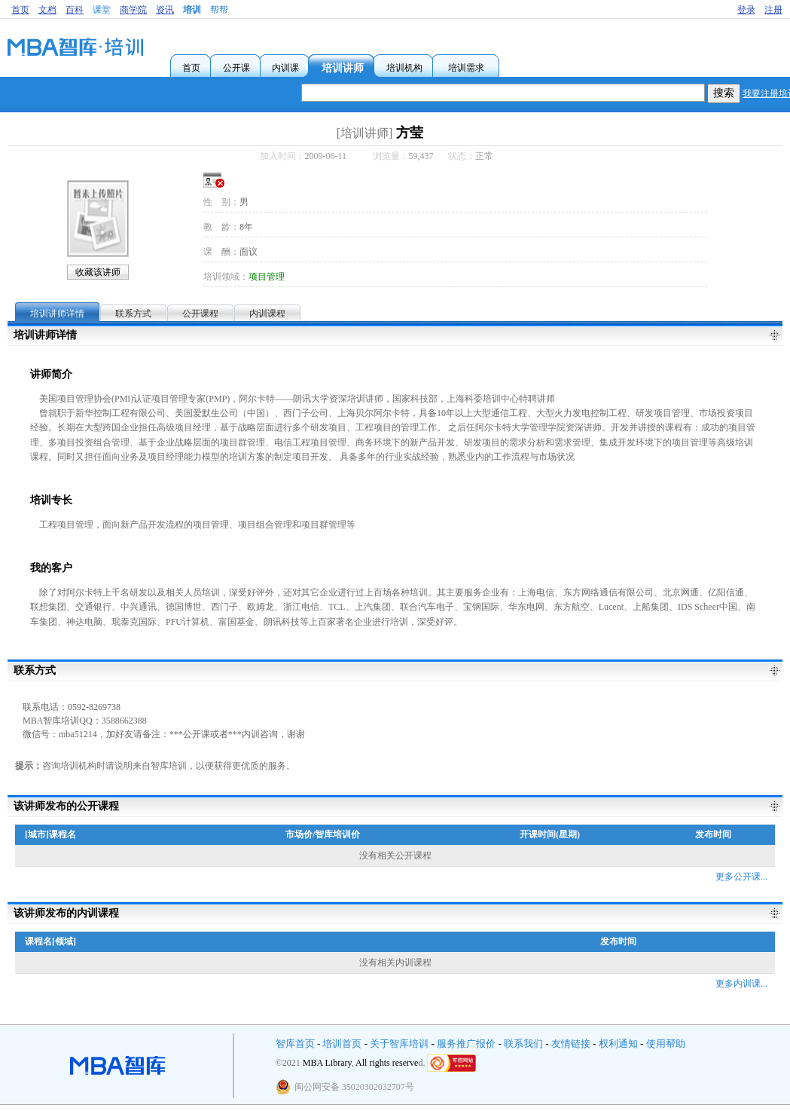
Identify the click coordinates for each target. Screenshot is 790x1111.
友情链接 (570, 1043)
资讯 (165, 10)
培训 (192, 10)
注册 (773, 10)
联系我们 (523, 1043)
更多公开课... (741, 876)
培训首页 (341, 1043)
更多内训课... (741, 983)
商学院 (133, 10)
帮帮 (219, 10)
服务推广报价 (466, 1043)
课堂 (102, 10)
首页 (20, 10)
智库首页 (295, 1043)
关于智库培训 (399, 1043)
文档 (47, 10)
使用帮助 (665, 1043)
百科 (75, 10)
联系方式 (133, 313)
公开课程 (200, 313)
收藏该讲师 (97, 272)
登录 (746, 10)
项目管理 (267, 276)
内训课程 (267, 313)
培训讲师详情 (57, 313)
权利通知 (618, 1043)
